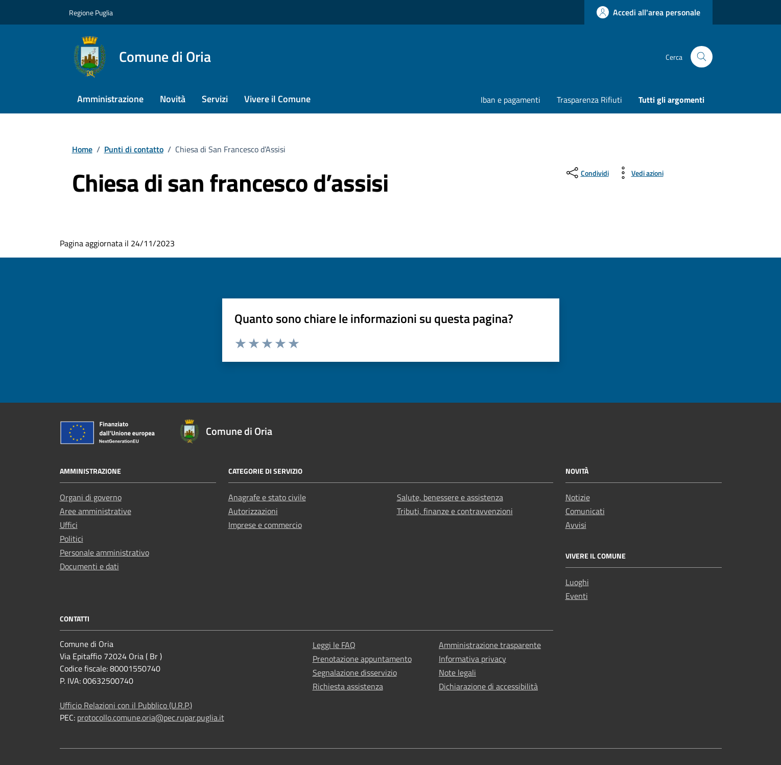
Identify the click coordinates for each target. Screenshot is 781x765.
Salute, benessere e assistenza (450, 497)
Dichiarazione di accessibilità (488, 686)
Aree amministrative (95, 511)
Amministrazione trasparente (490, 645)
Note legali (457, 672)
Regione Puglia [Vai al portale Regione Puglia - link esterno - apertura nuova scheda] (91, 12)
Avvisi (575, 525)
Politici (71, 538)
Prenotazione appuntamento (362, 659)
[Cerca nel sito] (702, 57)
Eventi (576, 596)
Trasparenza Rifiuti (589, 100)
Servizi (215, 99)
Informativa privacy (472, 659)
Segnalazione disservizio (355, 672)
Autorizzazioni (253, 511)
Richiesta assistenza (348, 686)
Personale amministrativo (104, 552)
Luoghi (577, 582)
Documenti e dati (89, 566)
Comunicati (585, 511)
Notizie (577, 497)
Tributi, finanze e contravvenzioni (455, 511)
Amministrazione (110, 99)
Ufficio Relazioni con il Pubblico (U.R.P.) (126, 705)
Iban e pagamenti (510, 100)
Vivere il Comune (277, 99)
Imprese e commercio (265, 525)
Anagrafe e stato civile (267, 497)
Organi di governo (91, 497)
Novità (172, 99)
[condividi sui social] (586, 173)
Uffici (69, 525)
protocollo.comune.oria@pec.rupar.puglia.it (150, 717)
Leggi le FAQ (334, 645)
